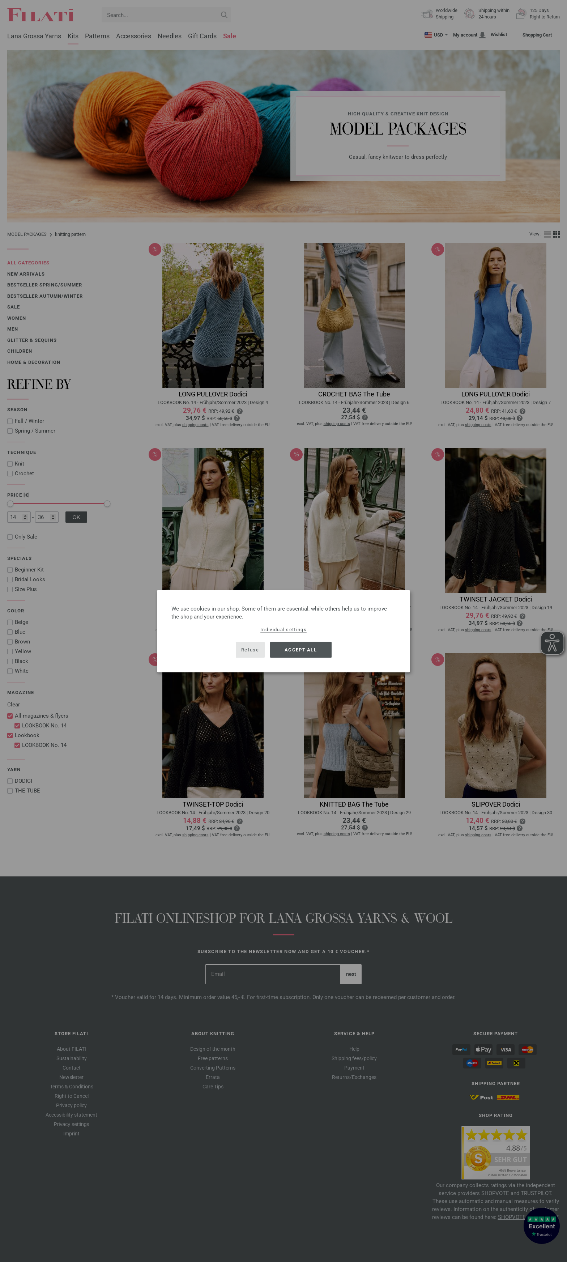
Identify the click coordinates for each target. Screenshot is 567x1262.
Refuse (250, 650)
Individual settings (283, 629)
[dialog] (283, 631)
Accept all (301, 650)
